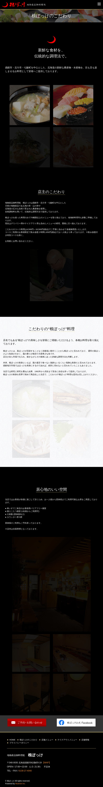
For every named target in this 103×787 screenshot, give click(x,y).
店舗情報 (85, 740)
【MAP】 (46, 763)
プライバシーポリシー (19, 743)
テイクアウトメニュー (67, 740)
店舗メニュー (47, 740)
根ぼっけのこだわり (28, 740)
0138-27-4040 (25, 771)
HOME (12, 740)
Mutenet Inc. (20, 784)
